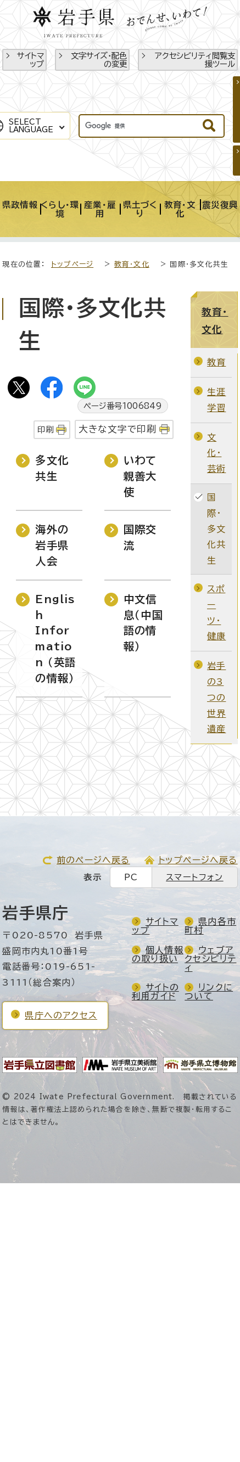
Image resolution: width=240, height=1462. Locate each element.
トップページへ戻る (198, 860)
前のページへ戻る (93, 860)
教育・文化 (131, 264)
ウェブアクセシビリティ (210, 959)
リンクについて (209, 991)
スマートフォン (194, 877)
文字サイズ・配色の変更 (99, 60)
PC (131, 877)
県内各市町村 (210, 926)
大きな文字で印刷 (118, 429)
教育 (216, 362)
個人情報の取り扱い (157, 954)
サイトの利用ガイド (155, 991)
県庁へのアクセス (61, 1015)
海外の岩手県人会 (52, 545)
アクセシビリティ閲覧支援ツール (195, 60)
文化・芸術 (216, 453)
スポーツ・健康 (216, 612)
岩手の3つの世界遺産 (216, 697)
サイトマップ (30, 60)
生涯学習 (216, 399)
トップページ (72, 264)
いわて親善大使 (140, 476)
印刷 (45, 429)
